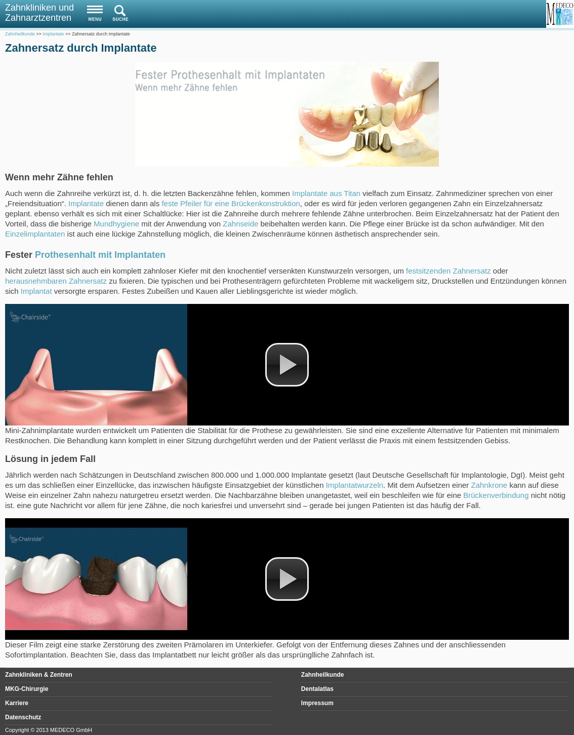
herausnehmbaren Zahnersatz (56, 281)
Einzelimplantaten (35, 233)
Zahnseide (240, 223)
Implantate (86, 203)
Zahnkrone (489, 485)
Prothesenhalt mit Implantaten (100, 255)
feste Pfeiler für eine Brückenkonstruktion (230, 203)
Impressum (317, 703)
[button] (287, 364)
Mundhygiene (116, 223)
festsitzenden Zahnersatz (448, 270)
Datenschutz (23, 717)
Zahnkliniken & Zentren (38, 674)
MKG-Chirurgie (26, 688)
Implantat (36, 291)
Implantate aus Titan (326, 193)
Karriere (16, 703)
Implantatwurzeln (354, 485)
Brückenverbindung (495, 495)
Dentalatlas (317, 688)
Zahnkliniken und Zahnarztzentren (39, 13)
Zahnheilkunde (322, 674)
